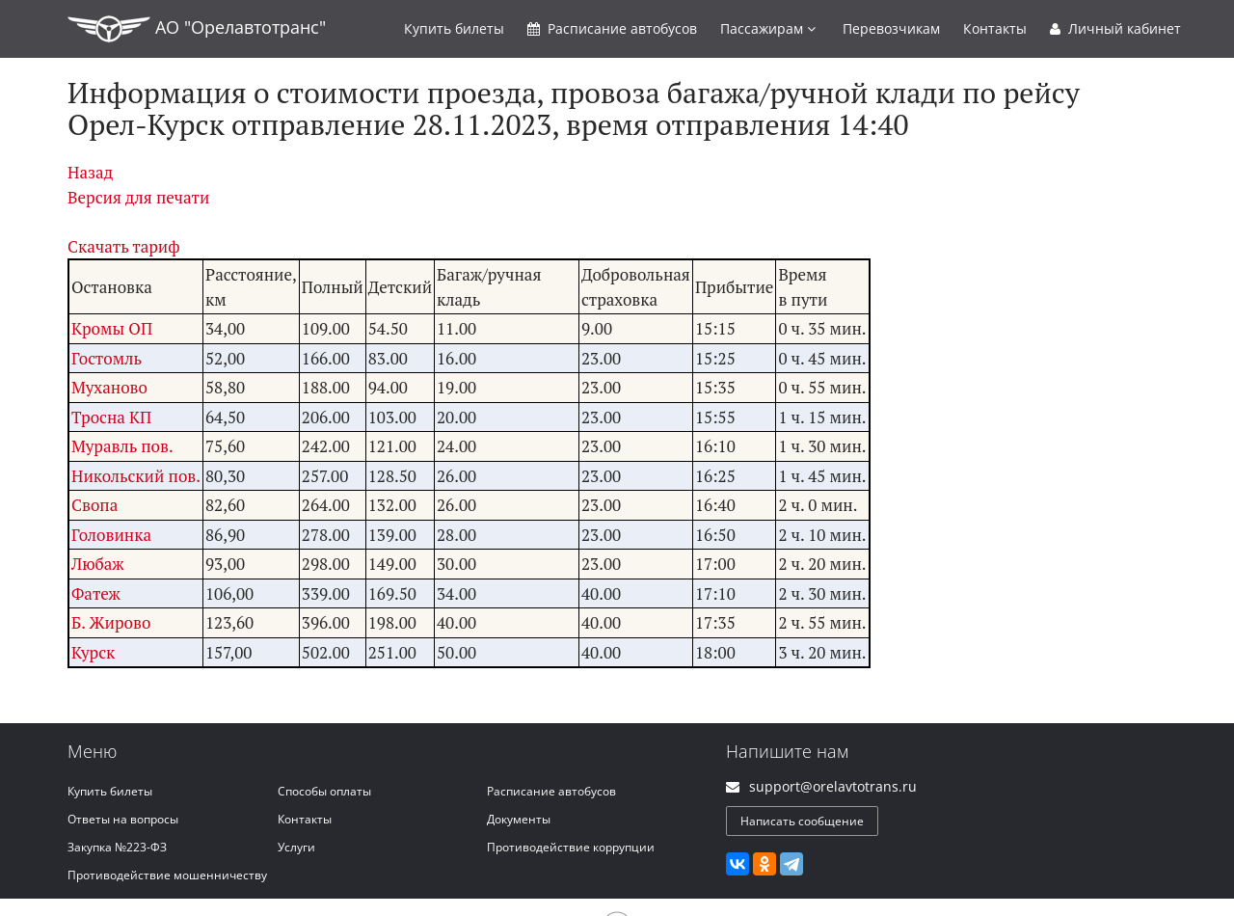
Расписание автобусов (551, 791)
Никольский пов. (136, 476)
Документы (518, 819)
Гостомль (106, 358)
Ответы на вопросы (122, 819)
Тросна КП (111, 417)
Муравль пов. (122, 446)
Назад (90, 172)
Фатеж (96, 593)
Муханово (109, 387)
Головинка (111, 535)
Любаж (97, 563)
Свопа (94, 505)
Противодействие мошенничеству (167, 875)
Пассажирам (768, 28)
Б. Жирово (110, 622)
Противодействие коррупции (571, 847)
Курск (93, 652)
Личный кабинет (1115, 28)
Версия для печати (138, 197)
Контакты (995, 28)
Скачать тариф (123, 246)
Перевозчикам (891, 28)
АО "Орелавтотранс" (196, 28)
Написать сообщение (802, 821)
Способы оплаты (324, 791)
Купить (454, 28)
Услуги (296, 847)
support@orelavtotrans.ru (833, 786)
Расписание (612, 28)
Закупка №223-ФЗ (117, 847)
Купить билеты (109, 791)
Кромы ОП (111, 328)
